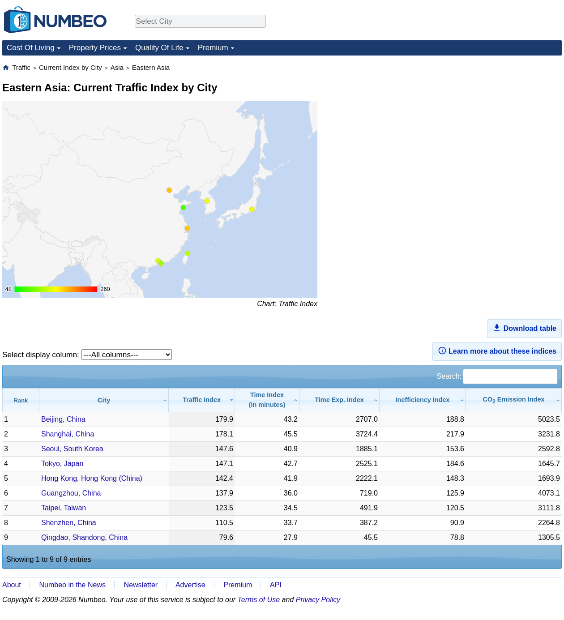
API (276, 585)
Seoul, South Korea (72, 449)
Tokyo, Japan (62, 463)
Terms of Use (259, 599)
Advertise (190, 585)
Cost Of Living (31, 47)
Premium (213, 47)
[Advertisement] (494, 119)
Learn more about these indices (497, 350)
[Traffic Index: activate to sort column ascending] (202, 400)
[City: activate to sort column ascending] (104, 400)
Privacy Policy (318, 599)
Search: (497, 376)
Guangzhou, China (71, 493)
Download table (524, 327)
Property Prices (95, 47)
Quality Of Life (159, 47)
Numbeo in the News (72, 585)
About (11, 585)
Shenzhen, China (68, 522)
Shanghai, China (67, 434)
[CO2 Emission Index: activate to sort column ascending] (514, 400)
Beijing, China (63, 419)
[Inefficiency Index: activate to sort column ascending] (423, 400)
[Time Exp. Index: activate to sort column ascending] (339, 400)
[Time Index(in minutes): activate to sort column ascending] (267, 400)
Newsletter (141, 585)
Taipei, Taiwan (63, 508)
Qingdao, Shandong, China (84, 537)
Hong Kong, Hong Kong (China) (91, 478)
